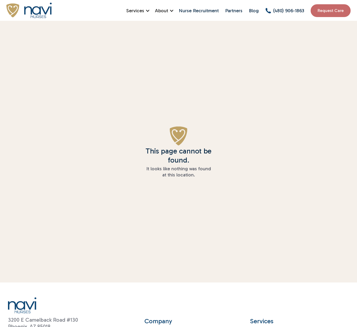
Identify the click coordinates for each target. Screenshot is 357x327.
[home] (29, 10)
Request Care (331, 10)
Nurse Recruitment (199, 11)
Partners (233, 11)
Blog (254, 11)
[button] (137, 11)
